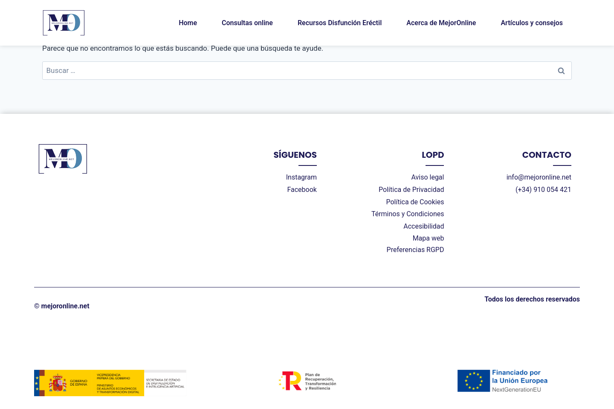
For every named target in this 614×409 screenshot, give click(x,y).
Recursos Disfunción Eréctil (340, 23)
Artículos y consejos (532, 23)
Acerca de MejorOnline (441, 23)
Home (188, 23)
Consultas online (247, 23)
